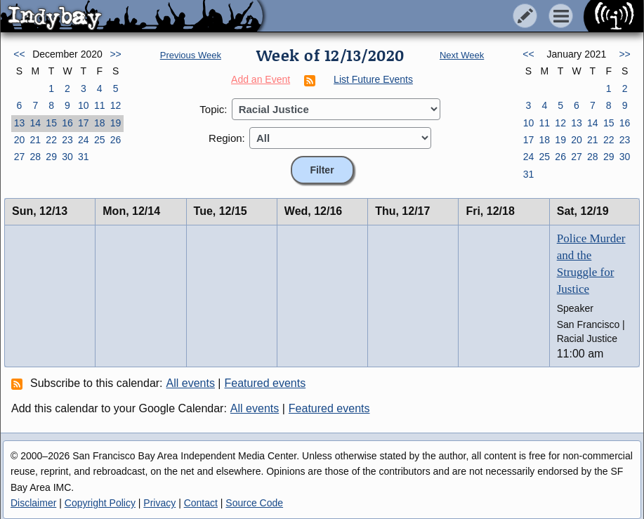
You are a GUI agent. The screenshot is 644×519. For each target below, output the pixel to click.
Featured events (265, 383)
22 (51, 139)
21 (35, 139)
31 (83, 156)
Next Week (462, 55)
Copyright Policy (100, 502)
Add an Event (260, 79)
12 (115, 105)
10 (83, 105)
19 (115, 123)
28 (35, 156)
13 (19, 123)
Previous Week (190, 55)
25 (99, 139)
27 (19, 156)
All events (190, 383)
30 (67, 156)
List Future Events (373, 79)
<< (19, 54)
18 (99, 123)
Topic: (213, 109)
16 (67, 123)
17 (83, 123)
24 (83, 139)
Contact (201, 502)
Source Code (254, 502)
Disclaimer (33, 502)
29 (51, 156)
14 (35, 123)
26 (115, 139)
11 (99, 105)
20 (19, 139)
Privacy (159, 502)
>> (115, 54)
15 (51, 123)
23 (67, 139)
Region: (227, 138)
